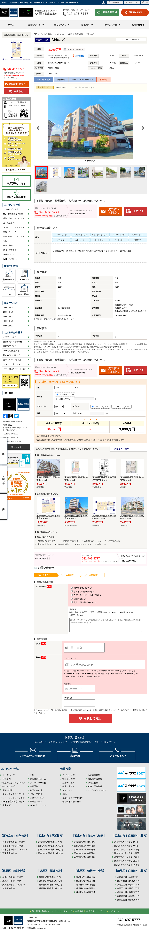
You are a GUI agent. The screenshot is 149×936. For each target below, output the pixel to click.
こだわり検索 (68, 777)
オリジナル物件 (9, 337)
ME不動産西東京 (42, 558)
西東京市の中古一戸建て (13, 848)
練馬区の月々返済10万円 (128, 883)
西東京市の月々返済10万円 (126, 852)
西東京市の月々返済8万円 (126, 844)
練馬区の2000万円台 (85, 883)
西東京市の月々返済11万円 (126, 856)
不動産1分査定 (135, 12)
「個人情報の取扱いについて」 (81, 713)
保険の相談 (8, 245)
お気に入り (131, 2)
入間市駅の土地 (113, 541)
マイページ (114, 914)
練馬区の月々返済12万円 (128, 891)
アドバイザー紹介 (10, 209)
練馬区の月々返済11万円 (128, 887)
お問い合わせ (138, 25)
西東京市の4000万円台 (84, 856)
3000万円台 (8, 316)
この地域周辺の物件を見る (58, 58)
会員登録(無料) (43, 440)
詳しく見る (16, 447)
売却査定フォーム (38, 781)
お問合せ (103, 79)
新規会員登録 (110, 12)
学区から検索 (68, 781)
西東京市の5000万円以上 (85, 860)
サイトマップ (66, 914)
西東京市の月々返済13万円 (126, 863)
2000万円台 (8, 312)
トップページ (8, 777)
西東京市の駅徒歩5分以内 (50, 844)
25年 (116, 406)
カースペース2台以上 (12, 360)
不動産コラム (9, 254)
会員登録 (90, 914)
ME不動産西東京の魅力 (13, 214)
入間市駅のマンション (93, 541)
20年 (127, 406)
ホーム (11, 25)
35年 (95, 406)
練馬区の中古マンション (13, 887)
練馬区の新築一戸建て (12, 880)
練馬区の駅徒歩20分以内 (50, 891)
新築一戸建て (8, 279)
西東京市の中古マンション (14, 852)
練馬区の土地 (8, 891)
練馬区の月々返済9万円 (127, 880)
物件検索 (114, 2)
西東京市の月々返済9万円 (126, 848)
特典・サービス (9, 232)
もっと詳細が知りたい (77, 591)
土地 (9, 294)
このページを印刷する (17, 102)
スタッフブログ (9, 250)
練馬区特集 (93, 785)
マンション (24, 279)
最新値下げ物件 (9, 346)
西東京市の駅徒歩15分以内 (50, 852)
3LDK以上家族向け (11, 351)
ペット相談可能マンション (14, 369)
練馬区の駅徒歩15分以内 (50, 887)
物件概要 (61, 79)
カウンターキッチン (11, 364)
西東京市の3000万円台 (84, 852)
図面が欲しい (72, 599)
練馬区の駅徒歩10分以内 (50, 883)
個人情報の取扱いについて (44, 914)
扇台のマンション (84, 544)
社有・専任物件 (95, 789)
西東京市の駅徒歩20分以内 (50, 856)
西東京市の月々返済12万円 (126, 860)
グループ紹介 (36, 796)
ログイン (102, 914)
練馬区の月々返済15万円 (128, 902)
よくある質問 (9, 223)
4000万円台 (8, 321)
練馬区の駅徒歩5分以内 (50, 880)
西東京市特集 (94, 777)
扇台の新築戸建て (45, 544)
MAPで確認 (78, 55)
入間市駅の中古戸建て (69, 541)
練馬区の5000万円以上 (86, 895)
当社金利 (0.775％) (65, 394)
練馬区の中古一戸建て (12, 883)
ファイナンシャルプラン (13, 227)
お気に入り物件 (121, 449)
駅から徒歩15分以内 (11, 355)
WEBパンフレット (11, 259)
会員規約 (79, 914)
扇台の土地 (101, 544)
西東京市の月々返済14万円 (126, 867)
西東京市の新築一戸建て (13, 844)
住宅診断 (6, 808)
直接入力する (64, 399)
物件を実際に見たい (76, 588)
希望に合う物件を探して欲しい (81, 595)
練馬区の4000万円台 (85, 891)
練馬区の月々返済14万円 (128, 898)
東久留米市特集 (95, 781)
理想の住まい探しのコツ (13, 218)
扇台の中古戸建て (64, 544)
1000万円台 (8, 307)
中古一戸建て (24, 294)
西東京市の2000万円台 (84, 848)
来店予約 (34, 789)
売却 (5, 241)
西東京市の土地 (9, 856)
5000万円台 (8, 325)
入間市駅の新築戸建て (46, 541)
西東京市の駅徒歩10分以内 (50, 848)
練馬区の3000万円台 (85, 887)
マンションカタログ (97, 793)
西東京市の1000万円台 (84, 844)
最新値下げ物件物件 (71, 804)
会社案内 (6, 781)
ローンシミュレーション (82, 79)
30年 (105, 406)
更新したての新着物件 (12, 342)
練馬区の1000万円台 (85, 880)
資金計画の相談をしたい (78, 602)
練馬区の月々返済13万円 (128, 895)
